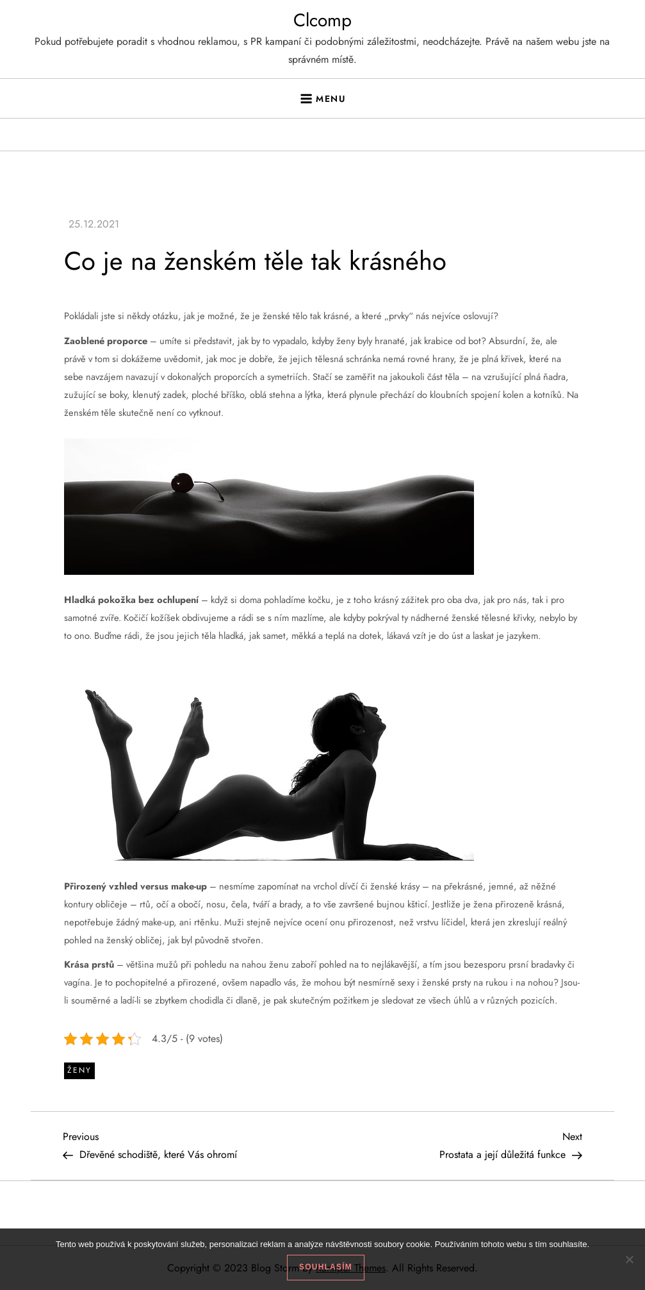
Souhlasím (325, 1266)
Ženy (79, 1070)
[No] (629, 1259)
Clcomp (322, 20)
